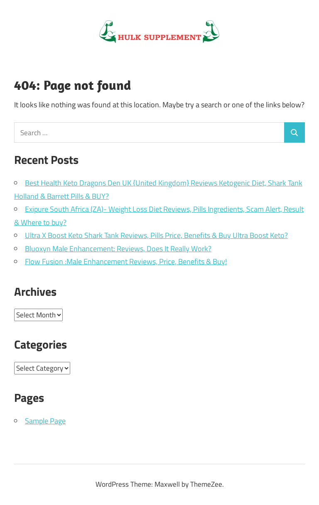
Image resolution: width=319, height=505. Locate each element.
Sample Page (45, 420)
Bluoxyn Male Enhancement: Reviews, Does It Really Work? (118, 248)
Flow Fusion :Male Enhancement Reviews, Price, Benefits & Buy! (126, 261)
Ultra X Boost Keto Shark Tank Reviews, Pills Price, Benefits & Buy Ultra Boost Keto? (156, 235)
